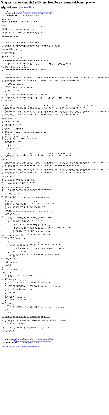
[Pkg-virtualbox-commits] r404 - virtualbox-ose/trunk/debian (34, 12)
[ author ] (37, 15)
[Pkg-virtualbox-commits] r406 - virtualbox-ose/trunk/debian (32, 13)
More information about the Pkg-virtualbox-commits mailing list (20, 410)
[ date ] (20, 15)
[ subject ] (31, 15)
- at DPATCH (5, 86)
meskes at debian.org (39, 79)
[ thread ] (25, 15)
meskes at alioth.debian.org (27, 7)
